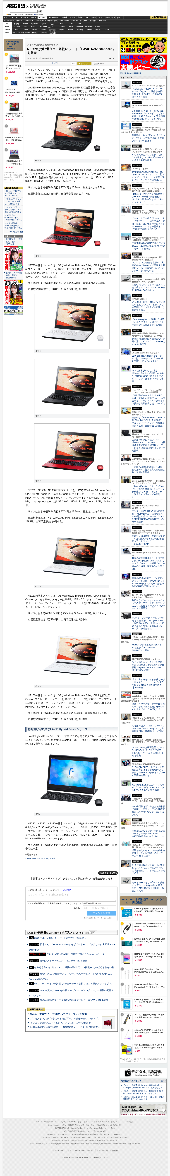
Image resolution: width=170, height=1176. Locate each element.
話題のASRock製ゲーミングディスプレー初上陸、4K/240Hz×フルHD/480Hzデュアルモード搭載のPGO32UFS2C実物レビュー (148, 582)
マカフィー (16, 33)
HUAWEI (80, 27)
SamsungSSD (50, 26)
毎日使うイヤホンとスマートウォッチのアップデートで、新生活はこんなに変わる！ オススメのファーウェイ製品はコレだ (148, 604)
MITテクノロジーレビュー (108, 1140)
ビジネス (24, 17)
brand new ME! (100, 1131)
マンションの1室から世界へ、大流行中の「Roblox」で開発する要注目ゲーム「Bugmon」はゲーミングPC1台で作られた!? (148, 266)
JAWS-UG (65, 1128)
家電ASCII (29, 21)
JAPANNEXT (34, 33)
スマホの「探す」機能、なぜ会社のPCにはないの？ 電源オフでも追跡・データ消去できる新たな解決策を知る (148, 305)
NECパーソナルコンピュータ (41, 858)
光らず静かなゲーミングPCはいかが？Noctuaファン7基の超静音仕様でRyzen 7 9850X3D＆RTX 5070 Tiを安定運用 (148, 666)
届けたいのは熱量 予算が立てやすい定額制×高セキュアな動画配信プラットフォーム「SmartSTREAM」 (148, 540)
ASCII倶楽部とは (16, 232)
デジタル (36, 5)
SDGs (86, 21)
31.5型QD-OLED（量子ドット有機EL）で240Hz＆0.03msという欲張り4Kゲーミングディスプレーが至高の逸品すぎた (148, 771)
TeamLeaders (64, 21)
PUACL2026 (101, 21)
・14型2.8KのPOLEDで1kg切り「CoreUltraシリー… (13, 217)
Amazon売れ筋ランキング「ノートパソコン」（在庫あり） (12, 45)
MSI (61, 24)
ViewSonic (89, 27)
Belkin (97, 27)
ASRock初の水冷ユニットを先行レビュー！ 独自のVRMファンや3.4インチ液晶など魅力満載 (148, 787)
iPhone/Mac (54, 17)
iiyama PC (80, 1125)
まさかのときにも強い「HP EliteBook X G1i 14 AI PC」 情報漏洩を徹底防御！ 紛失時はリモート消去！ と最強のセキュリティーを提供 (148, 445)
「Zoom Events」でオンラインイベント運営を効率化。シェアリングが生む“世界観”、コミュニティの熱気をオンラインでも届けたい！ (148, 491)
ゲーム (119, 18)
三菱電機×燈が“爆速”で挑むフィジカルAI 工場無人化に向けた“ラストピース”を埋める (148, 246)
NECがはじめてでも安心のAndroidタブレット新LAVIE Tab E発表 (74, 999)
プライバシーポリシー (75, 1150)
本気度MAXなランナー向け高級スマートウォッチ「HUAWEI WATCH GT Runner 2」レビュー (148, 834)
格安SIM (19, 21)
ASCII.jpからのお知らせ (131, 1081)
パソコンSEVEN (52, 24)
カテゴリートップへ (108, 873)
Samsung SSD (52, 1134)
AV (87, 17)
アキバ (93, 17)
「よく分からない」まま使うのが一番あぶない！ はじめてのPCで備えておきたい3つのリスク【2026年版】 (148, 683)
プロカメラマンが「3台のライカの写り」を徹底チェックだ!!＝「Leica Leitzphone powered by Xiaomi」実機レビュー (91, 1018)
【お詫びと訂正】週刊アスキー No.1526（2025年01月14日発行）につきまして (144, 1098)
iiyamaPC (34, 24)
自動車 (64, 17)
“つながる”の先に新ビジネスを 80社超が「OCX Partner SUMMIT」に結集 (148, 648)
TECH (33, 17)
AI (12, 17)
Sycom (43, 24)
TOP (37, 1122)
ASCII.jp (15, 6)
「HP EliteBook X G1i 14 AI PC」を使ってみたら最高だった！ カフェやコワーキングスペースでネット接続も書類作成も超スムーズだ (148, 399)
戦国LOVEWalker (134, 1144)
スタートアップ (109, 18)
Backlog (80, 30)
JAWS (16, 30)
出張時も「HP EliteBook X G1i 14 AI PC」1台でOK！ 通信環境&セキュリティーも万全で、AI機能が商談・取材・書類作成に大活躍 (148, 421)
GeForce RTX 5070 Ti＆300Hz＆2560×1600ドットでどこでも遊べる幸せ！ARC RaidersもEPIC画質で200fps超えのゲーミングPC (148, 115)
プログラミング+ (77, 21)
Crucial (70, 27)
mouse (25, 24)
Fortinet (88, 30)
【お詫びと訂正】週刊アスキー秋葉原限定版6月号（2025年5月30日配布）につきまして (143, 1092)
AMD (25, 27)
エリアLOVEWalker (49, 1144)
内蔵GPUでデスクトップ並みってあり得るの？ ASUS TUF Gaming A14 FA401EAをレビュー (148, 287)
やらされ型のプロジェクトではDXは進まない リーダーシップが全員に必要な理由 (147, 157)
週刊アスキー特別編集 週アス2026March (14, 275)
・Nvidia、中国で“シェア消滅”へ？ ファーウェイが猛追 (13, 193)
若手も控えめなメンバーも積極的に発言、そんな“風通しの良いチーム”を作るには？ (148, 853)
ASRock (62, 27)
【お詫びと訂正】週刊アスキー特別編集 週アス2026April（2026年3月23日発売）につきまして (143, 1086)
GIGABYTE (43, 27)
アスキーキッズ (8, 21)
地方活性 (93, 21)
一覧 (73, 64)
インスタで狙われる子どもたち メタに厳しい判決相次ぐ (60, 1022)
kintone (34, 30)
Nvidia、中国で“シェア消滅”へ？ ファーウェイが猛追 (58, 1014)
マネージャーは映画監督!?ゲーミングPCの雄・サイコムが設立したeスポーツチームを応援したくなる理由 (148, 751)
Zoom (107, 30)
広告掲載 (114, 1150)
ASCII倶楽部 (159, 17)
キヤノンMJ (25, 33)
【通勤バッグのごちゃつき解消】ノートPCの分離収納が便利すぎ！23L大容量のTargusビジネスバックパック (148, 198)
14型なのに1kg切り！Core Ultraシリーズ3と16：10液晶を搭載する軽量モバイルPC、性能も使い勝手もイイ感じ (148, 92)
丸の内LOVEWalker (119, 1144)
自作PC (81, 17)
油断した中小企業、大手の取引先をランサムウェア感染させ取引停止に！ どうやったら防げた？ (148, 707)
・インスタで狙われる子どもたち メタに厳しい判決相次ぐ (13, 209)
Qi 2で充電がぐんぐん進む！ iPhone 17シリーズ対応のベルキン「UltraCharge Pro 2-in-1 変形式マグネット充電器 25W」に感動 (148, 376)
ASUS (70, 24)
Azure (43, 30)
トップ (6, 17)
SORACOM (76, 1134)
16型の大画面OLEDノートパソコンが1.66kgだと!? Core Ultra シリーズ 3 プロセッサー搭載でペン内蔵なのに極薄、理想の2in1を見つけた (148, 563)
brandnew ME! (53, 32)
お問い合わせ (102, 1150)
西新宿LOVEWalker (77, 1144)
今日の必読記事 (57, 1140)
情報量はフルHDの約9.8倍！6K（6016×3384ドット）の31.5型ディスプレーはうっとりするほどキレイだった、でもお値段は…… (148, 175)
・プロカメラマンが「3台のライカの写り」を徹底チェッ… (13, 201)
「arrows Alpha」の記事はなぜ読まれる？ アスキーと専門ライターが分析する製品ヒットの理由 (148, 322)
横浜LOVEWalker (63, 1144)
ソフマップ (43, 33)
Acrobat (25, 30)
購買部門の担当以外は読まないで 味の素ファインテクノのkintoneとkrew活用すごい (149, 341)
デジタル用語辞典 (81, 1140)
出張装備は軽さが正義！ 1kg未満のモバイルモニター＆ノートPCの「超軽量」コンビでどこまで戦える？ (148, 869)
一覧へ (162, 1081)
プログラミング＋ (99, 1137)
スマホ (100, 17)
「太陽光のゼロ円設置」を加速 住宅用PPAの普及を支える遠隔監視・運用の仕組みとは (148, 469)
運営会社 (90, 1150)
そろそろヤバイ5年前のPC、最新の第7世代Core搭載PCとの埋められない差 (74, 967)
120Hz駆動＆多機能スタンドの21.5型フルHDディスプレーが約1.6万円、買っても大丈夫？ (147, 359)
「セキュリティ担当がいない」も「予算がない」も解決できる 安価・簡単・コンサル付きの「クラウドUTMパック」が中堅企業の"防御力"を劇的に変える (148, 223)
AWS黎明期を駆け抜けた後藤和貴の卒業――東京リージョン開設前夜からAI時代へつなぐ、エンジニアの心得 (148, 810)
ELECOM (16, 27)
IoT (17, 17)
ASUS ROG (34, 27)
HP (80, 24)
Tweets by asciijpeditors (130, 73)
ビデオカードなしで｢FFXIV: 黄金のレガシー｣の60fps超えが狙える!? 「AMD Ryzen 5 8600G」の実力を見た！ (148, 886)
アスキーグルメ (40, 21)
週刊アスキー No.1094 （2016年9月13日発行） (65, 960)
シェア (54, 63)
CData (70, 30)
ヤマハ (97, 30)
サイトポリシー (57, 1150)
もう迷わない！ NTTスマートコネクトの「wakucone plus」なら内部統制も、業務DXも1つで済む (148, 728)
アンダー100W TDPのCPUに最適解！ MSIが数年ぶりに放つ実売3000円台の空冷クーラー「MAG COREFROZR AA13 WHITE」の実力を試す (148, 516)
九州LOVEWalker (105, 1144)
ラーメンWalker (35, 1144)
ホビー (72, 17)
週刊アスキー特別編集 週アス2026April (14, 241)
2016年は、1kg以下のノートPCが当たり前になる (60, 937)
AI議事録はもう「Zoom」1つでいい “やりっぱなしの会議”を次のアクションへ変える (148, 138)
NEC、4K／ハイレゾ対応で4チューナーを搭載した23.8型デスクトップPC (73, 983)
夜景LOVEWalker (92, 1144)
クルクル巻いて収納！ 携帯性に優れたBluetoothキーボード (78, 954)
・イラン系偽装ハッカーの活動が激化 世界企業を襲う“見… (13, 225)
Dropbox (61, 29)
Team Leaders (86, 1137)
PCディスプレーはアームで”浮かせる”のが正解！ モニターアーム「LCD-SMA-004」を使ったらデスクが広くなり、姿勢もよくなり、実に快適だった (148, 623)
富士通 (16, 24)
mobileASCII (93, 1140)
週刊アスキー (52, 21)
